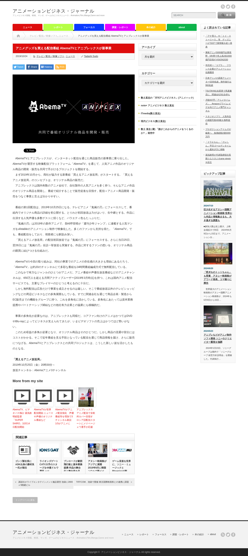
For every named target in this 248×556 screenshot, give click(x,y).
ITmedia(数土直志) (150, 113)
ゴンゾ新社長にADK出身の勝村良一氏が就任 (24, 464)
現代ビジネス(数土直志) (153, 121)
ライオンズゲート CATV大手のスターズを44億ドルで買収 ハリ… (49, 466)
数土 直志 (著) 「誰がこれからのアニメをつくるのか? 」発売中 (167, 131)
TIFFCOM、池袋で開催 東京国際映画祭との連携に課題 (102, 482)
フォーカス (89, 27)
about (182, 27)
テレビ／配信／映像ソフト (44, 36)
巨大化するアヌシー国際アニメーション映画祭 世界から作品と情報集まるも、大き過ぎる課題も (218, 215)
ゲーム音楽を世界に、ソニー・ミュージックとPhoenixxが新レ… (121, 468)
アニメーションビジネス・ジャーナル (53, 11)
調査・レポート (120, 27)
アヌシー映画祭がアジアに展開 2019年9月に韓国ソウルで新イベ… (97, 466)
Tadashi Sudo (91, 56)
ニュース (27, 27)
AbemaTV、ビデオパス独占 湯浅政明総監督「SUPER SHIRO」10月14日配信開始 (22, 418)
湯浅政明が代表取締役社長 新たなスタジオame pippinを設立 (218, 158)
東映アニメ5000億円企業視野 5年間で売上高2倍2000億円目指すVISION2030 (218, 56)
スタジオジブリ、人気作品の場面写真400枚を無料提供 (218, 120)
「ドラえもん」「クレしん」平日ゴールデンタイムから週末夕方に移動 (218, 145)
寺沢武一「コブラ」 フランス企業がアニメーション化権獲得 (218, 69)
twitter (228, 6)
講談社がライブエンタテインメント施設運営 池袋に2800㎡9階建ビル (45, 483)
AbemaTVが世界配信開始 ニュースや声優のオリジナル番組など (43, 414)
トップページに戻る (25, 500)
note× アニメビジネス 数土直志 (157, 105)
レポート (58, 27)
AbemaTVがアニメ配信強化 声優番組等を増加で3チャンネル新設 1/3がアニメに (64, 416)
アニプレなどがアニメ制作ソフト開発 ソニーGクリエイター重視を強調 (218, 338)
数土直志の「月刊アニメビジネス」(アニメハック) (167, 97)
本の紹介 (151, 27)
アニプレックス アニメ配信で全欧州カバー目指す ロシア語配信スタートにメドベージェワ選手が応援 (86, 418)
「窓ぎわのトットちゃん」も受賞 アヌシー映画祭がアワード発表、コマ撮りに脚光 (218, 277)
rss (223, 6)
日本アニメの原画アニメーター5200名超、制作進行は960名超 (218, 81)
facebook (233, 6)
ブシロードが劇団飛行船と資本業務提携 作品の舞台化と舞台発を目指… (73, 468)
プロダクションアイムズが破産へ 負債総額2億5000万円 (218, 133)
